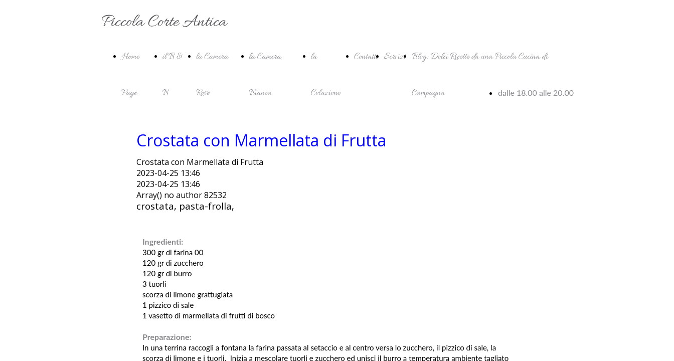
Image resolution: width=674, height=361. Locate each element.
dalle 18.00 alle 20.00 (536, 92)
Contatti (366, 57)
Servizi (395, 57)
